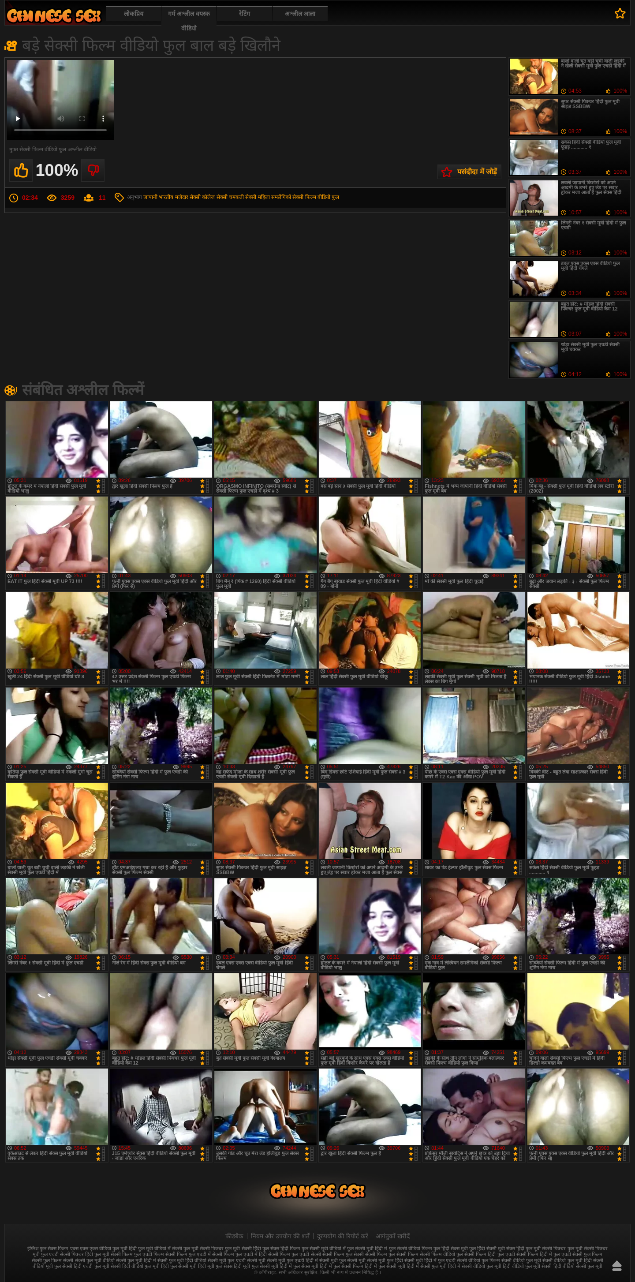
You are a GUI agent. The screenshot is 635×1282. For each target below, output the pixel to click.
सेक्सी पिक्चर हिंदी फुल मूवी (84, 1254)
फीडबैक (234, 1236)
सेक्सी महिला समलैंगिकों (268, 197)
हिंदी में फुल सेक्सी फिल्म (341, 1266)
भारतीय (166, 197)
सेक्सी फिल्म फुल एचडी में (188, 1254)
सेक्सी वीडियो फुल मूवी (521, 1260)
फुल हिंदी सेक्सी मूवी (487, 1248)
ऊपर (617, 1265)
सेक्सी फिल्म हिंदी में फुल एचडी (543, 1254)
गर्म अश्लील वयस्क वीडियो (189, 21)
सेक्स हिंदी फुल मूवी (523, 1248)
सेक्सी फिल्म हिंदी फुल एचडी (489, 1254)
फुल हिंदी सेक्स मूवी (450, 1248)
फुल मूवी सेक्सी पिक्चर (203, 1248)
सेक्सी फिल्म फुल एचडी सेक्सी (294, 1254)
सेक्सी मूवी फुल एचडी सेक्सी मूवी (236, 1260)
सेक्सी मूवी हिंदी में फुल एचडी (430, 1260)
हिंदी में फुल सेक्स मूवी (299, 1266)
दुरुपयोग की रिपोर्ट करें (342, 1236)
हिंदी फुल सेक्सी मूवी (179, 1266)
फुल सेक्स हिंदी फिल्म (281, 1248)
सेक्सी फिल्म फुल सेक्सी (343, 1254)
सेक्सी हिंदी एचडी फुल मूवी (85, 1266)
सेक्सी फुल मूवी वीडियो (95, 1260)
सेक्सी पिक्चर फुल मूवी (562, 1248)
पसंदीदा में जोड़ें (477, 172)
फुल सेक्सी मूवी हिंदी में (367, 1248)
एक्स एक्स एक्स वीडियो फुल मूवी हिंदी (103, 1248)
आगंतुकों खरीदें (393, 1236)
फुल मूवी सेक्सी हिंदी (243, 1248)
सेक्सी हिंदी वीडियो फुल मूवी (135, 1266)
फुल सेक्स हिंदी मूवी (54, 15)
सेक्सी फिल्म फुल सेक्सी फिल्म (391, 1254)
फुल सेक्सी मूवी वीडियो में (324, 1248)
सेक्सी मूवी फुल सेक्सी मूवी (342, 1260)
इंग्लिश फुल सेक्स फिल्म (47, 1248)
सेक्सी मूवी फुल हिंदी (385, 1260)
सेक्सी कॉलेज (202, 197)
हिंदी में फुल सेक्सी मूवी (385, 1266)
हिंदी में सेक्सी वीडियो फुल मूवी (474, 1266)
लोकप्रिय (133, 13)
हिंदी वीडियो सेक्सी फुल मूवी (577, 1266)
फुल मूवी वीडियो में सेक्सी (160, 1248)
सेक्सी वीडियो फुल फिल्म (478, 1260)
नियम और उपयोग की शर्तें (280, 1236)
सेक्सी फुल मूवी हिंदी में (136, 1260)
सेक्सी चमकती (230, 197)
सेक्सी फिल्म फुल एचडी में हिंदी (239, 1254)
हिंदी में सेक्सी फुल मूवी (427, 1266)
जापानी (150, 197)
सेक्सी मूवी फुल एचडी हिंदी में (292, 1260)
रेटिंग (244, 13)
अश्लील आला (300, 13)
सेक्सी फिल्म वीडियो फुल (315, 197)
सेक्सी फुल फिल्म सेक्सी (52, 1260)
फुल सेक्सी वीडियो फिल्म (410, 1248)
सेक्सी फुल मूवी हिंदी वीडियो (181, 1260)
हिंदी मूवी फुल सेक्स (215, 1266)
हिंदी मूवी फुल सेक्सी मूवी (256, 1266)
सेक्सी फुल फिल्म (587, 1254)
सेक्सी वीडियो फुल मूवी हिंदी (566, 1260)
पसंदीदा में (620, 13)
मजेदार (181, 197)
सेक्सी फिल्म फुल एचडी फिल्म (137, 1254)
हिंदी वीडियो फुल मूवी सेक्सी (527, 1266)
